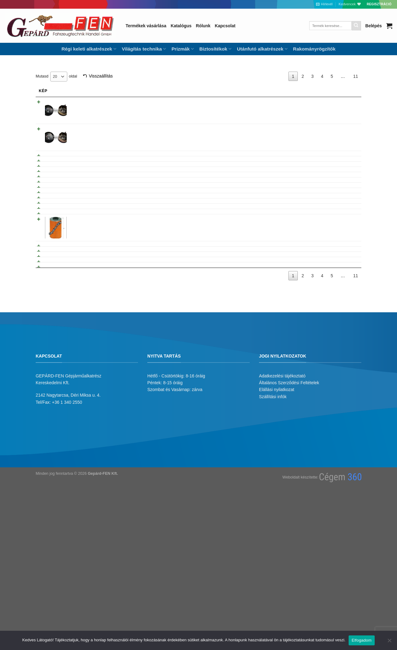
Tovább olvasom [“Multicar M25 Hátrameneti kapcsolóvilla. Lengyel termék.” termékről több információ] (334, 409)
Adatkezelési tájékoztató (282, 524)
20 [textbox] (55, 76)
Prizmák (183, 49)
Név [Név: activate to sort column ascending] (78, 91)
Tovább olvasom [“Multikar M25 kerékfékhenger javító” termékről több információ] (334, 302)
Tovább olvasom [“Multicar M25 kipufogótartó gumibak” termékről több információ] (334, 315)
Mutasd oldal (56, 77)
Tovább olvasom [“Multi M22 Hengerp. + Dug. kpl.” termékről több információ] (334, 370)
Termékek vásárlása (146, 25)
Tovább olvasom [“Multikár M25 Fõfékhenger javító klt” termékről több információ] (334, 289)
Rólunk (203, 25)
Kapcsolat (225, 25)
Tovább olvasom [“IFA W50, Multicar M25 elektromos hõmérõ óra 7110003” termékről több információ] (334, 103)
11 (355, 76)
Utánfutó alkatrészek (262, 49)
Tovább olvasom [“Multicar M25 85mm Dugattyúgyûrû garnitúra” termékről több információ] (334, 383)
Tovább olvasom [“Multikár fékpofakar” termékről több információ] (334, 245)
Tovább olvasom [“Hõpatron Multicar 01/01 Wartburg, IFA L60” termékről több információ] (334, 170)
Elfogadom (362, 640)
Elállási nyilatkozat (276, 538)
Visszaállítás (101, 75)
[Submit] (356, 25)
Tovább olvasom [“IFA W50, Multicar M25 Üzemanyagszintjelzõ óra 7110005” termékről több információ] (334, 130)
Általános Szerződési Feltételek (289, 530)
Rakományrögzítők (314, 48)
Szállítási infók (273, 544)
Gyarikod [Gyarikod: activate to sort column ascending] (241, 91)
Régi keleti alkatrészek (88, 49)
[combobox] (58, 77)
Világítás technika (144, 49)
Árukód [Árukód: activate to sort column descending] (279, 91)
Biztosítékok (215, 49)
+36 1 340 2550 (67, 550)
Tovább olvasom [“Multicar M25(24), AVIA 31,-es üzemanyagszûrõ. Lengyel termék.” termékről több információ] (334, 328)
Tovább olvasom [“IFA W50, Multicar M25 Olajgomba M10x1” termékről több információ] (334, 157)
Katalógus (181, 25)
